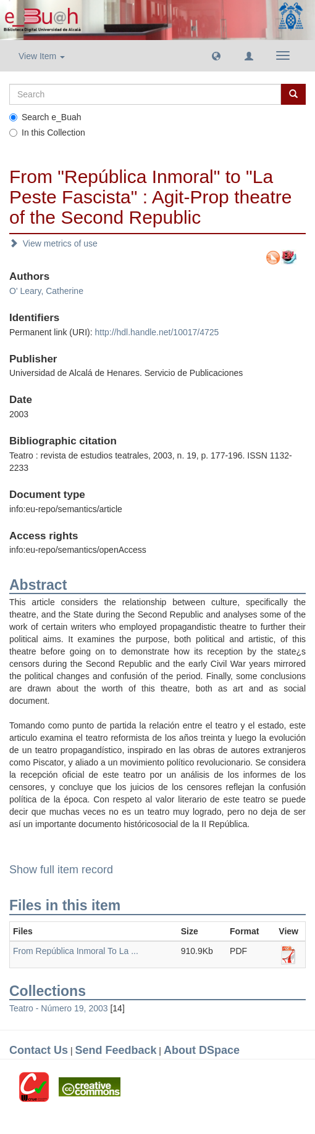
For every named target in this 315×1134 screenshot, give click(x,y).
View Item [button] (42, 56)
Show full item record (61, 869)
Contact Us (38, 1050)
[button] (216, 55)
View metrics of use (53, 243)
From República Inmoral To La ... (75, 951)
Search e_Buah (45, 117)
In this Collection (47, 132)
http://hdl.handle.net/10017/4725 (156, 332)
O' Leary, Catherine (46, 291)
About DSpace (202, 1050)
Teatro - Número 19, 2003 (58, 1008)
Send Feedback (115, 1050)
